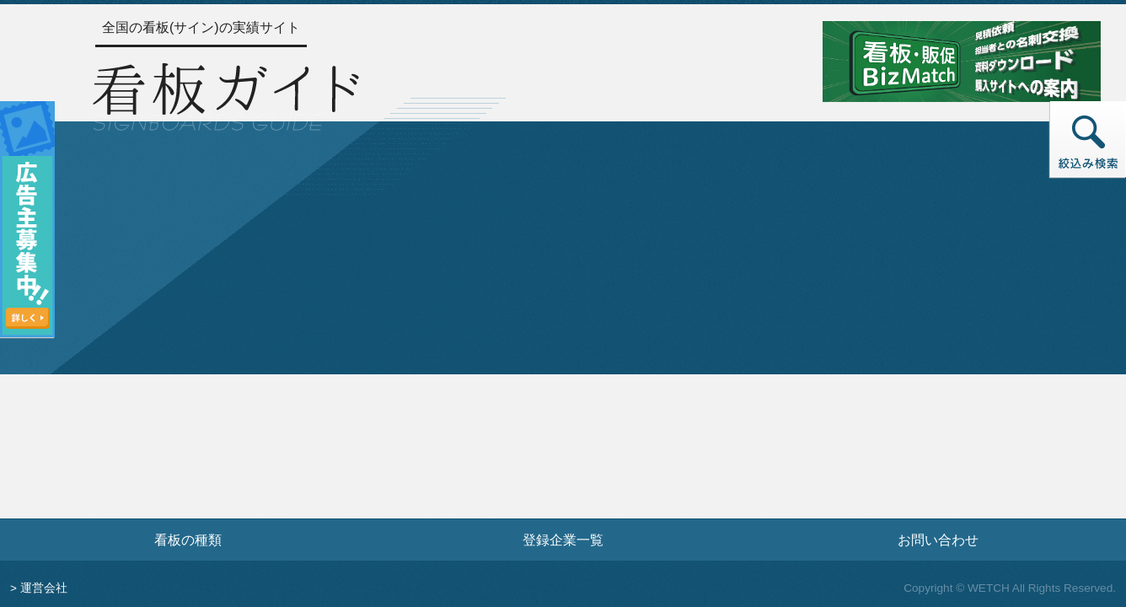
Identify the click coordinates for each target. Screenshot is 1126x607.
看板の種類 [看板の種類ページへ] (188, 539)
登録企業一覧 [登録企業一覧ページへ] (563, 539)
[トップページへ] (226, 94)
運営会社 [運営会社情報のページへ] (43, 588)
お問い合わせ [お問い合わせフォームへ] (938, 539)
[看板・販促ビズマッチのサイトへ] (962, 60)
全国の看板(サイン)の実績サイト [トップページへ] (201, 27)
